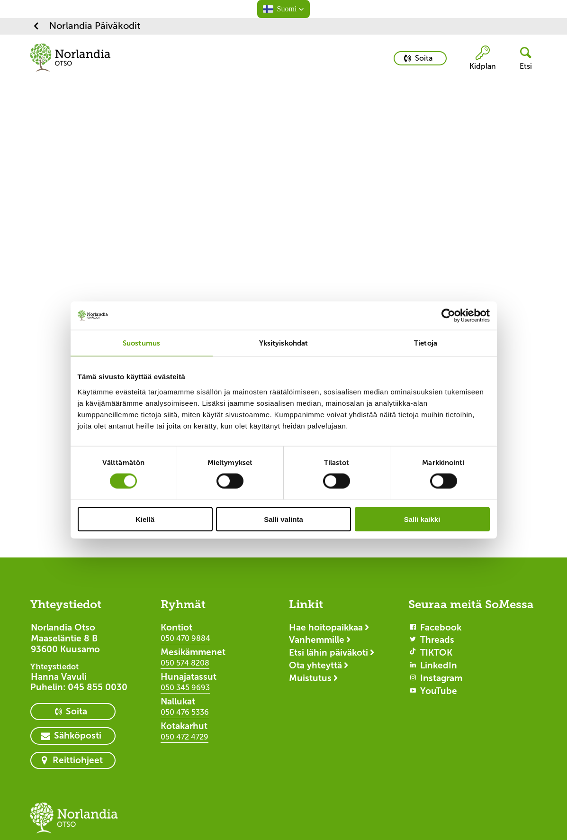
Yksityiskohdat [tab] (283, 343)
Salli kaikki (422, 519)
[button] (284, 9)
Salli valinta (283, 519)
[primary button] (420, 58)
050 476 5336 (185, 712)
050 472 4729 (184, 737)
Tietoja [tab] (425, 343)
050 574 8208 (185, 663)
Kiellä (144, 519)
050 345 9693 (185, 688)
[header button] (522, 58)
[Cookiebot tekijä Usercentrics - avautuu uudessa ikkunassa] (448, 316)
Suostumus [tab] (141, 343)
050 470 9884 (185, 638)
